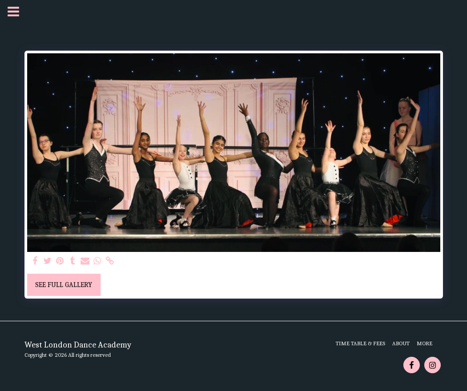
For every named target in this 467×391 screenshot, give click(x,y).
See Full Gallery (63, 285)
